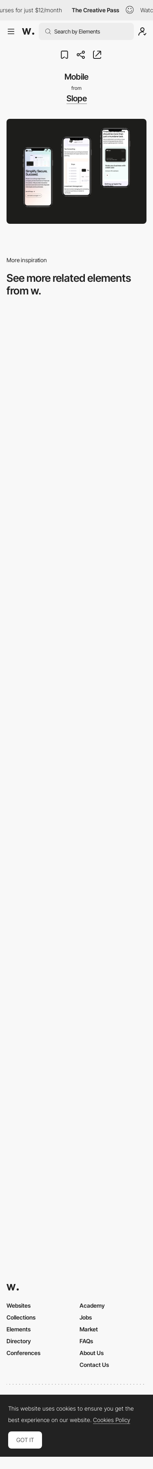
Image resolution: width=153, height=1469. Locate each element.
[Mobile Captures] (76, 717)
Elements (19, 1329)
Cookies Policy (111, 1420)
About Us (92, 1352)
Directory (19, 1340)
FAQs (86, 1340)
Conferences (23, 1352)
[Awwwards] (28, 31)
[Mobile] (76, 483)
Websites (19, 1305)
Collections (21, 1317)
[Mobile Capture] (76, 600)
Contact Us (94, 1364)
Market (89, 1329)
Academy (92, 1305)
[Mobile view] (76, 1069)
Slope (77, 98)
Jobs (86, 1317)
